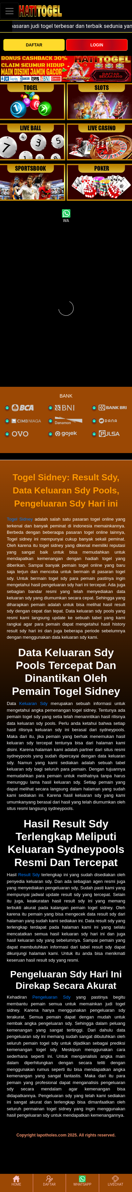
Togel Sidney (20, 519)
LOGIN (96, 45)
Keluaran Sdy (33, 703)
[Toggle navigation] (9, 11)
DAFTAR (34, 45)
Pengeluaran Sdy (51, 997)
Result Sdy (29, 874)
